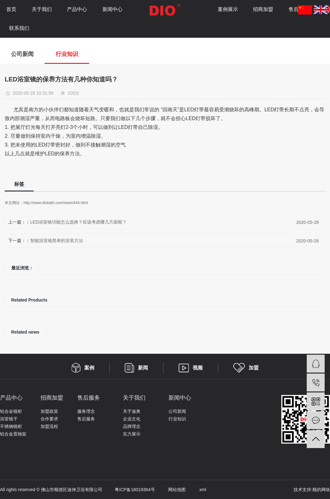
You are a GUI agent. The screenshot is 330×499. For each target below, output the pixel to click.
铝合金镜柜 (11, 411)
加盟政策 (49, 411)
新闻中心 (112, 9)
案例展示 (228, 9)
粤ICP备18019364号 (128, 489)
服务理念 (86, 411)
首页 (11, 9)
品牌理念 (131, 426)
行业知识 (67, 54)
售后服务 (86, 418)
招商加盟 (263, 9)
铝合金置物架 (13, 433)
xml (196, 489)
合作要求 (49, 418)
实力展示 (131, 433)
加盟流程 (49, 426)
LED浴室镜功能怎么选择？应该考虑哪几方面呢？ (78, 222)
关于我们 (42, 9)
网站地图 (171, 489)
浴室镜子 (9, 418)
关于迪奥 (131, 411)
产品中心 (77, 9)
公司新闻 (22, 54)
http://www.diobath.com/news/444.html (56, 203)
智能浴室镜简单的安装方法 (56, 240)
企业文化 (131, 418)
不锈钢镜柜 (11, 426)
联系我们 (19, 28)
